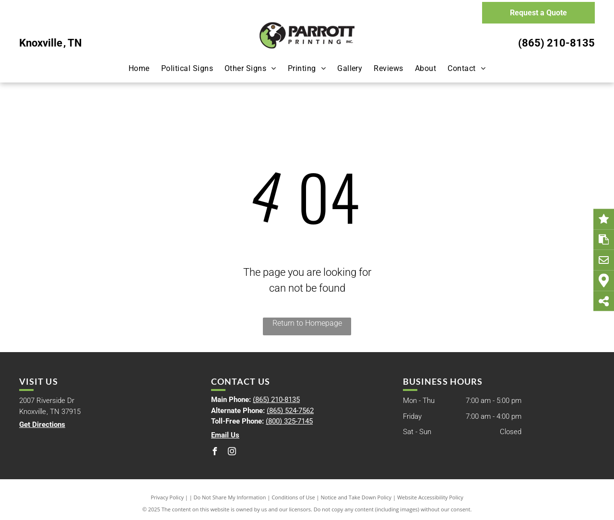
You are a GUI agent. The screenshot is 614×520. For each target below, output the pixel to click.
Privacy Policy (167, 497)
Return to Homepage (307, 323)
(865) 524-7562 (290, 410)
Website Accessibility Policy (430, 497)
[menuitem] (139, 68)
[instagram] (232, 452)
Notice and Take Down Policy (356, 497)
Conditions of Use (293, 497)
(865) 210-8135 (556, 43)
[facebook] (215, 452)
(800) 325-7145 (289, 421)
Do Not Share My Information (230, 497)
